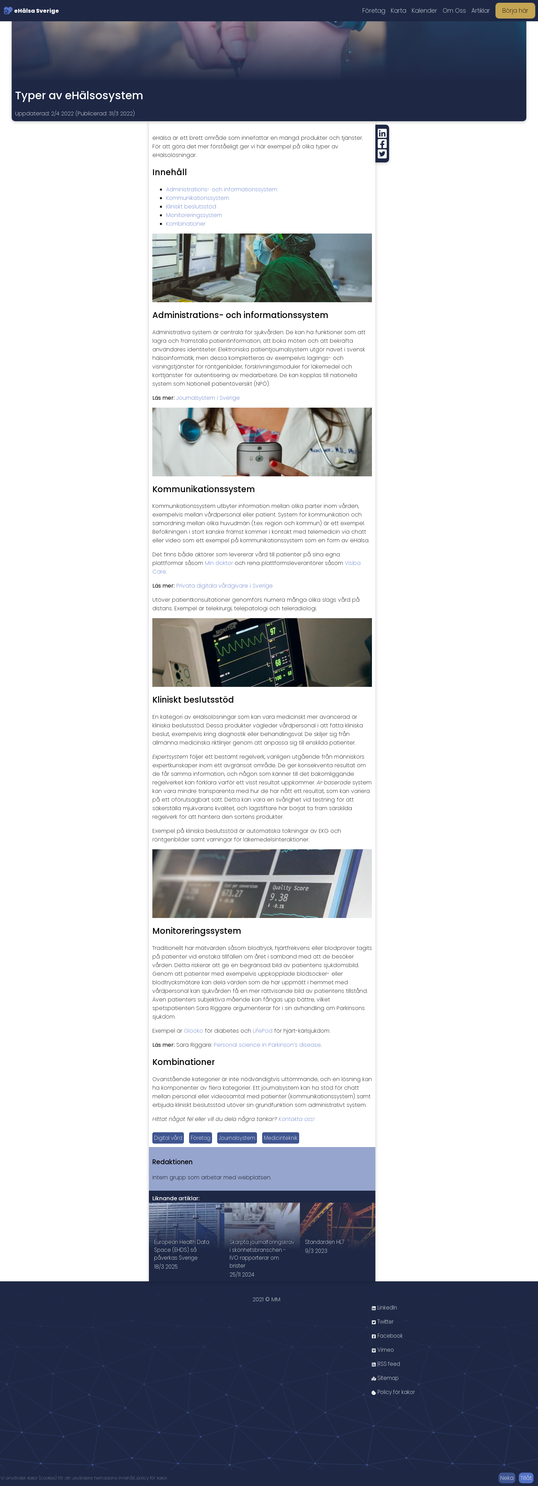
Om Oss (454, 11)
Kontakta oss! (297, 1119)
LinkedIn (385, 1320)
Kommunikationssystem (197, 198)
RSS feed (387, 1377)
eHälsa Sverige (31, 10)
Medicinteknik (289, 1138)
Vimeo (383, 1362)
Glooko (193, 1031)
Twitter (383, 1334)
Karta (398, 11)
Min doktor (219, 563)
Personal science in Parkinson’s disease (267, 1045)
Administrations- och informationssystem (221, 189)
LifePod (262, 1031)
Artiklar (480, 11)
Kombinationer (186, 224)
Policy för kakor (395, 1405)
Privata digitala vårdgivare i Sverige (224, 586)
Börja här (515, 11)
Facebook (388, 1348)
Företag (373, 11)
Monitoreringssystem (194, 215)
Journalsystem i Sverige (208, 398)
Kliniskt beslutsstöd (191, 207)
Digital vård (169, 1138)
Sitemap (386, 1391)
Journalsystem (242, 1138)
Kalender (424, 11)
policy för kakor (152, 1478)
